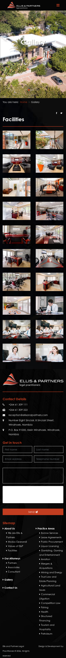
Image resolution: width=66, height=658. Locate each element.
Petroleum (46, 633)
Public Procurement (52, 541)
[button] (29, 90)
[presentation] (31, 494)
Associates (14, 567)
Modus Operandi (17, 541)
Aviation (45, 559)
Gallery (8, 579)
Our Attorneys (12, 558)
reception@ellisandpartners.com (28, 415)
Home (23, 102)
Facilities (12, 550)
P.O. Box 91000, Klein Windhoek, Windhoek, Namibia (34, 432)
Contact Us (10, 587)
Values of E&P (15, 546)
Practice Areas (46, 528)
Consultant (14, 571)
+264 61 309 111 (18, 404)
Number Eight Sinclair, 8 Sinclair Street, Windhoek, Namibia (31, 422)
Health (44, 611)
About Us (9, 528)
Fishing (44, 607)
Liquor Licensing (50, 546)
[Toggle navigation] (58, 5)
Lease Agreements (51, 537)
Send (33, 511)
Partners (12, 562)
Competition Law (50, 603)
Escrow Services (49, 533)
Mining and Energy (51, 572)
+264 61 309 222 (18, 409)
